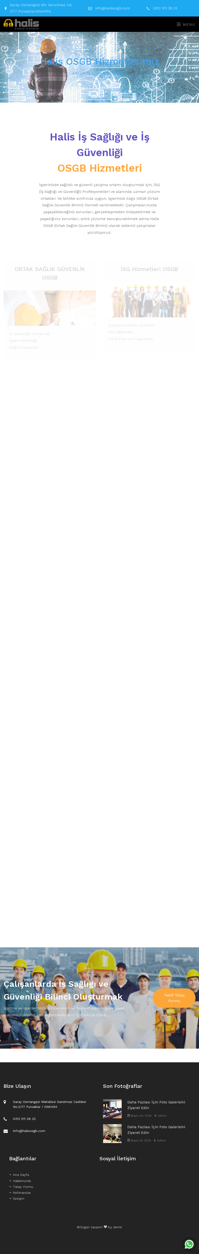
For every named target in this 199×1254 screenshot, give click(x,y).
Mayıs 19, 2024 (139, 1140)
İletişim (16, 1198)
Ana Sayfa (19, 1175)
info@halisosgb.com (112, 8)
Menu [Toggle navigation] (186, 24)
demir (117, 1227)
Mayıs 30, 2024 (139, 1115)
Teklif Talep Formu (174, 998)
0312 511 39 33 (165, 8)
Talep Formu (21, 1187)
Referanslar (20, 1193)
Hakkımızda (20, 1181)
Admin (160, 1115)
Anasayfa (83, 73)
